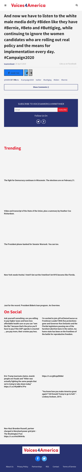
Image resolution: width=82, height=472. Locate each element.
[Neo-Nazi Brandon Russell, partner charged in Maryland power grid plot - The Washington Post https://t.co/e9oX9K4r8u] (22, 408)
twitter (38, 80)
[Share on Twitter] (26, 72)
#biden (56, 80)
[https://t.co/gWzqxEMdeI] (60, 356)
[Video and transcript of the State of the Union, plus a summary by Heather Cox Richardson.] (41, 196)
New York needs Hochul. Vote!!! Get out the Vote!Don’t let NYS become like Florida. (39, 275)
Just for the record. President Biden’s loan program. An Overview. (32, 305)
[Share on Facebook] (13, 72)
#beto (16, 80)
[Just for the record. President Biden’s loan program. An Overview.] (41, 290)
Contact (56, 466)
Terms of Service (69, 466)
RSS (47, 466)
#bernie (64, 80)
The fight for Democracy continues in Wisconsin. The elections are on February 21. (39, 180)
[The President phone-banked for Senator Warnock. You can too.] (41, 229)
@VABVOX (8, 80)
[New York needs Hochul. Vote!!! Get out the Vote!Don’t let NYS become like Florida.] (41, 260)
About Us (9, 466)
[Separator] (30, 72)
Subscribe (63, 110)
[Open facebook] (44, 122)
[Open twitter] (38, 122)
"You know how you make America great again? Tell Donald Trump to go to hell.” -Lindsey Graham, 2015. (59, 394)
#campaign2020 (27, 80)
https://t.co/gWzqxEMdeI (52, 376)
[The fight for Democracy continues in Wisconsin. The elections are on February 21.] (41, 165)
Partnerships (37, 466)
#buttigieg (47, 80)
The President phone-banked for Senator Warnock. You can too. (31, 244)
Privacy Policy (22, 466)
